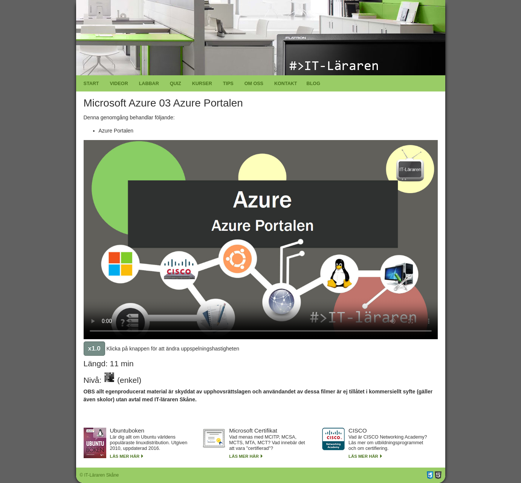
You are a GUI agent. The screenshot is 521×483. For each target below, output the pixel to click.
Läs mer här (125, 456)
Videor (119, 83)
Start (91, 83)
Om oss (253, 83)
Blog (313, 83)
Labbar (149, 83)
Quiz (175, 83)
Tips (228, 83)
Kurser (202, 83)
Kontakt (285, 83)
